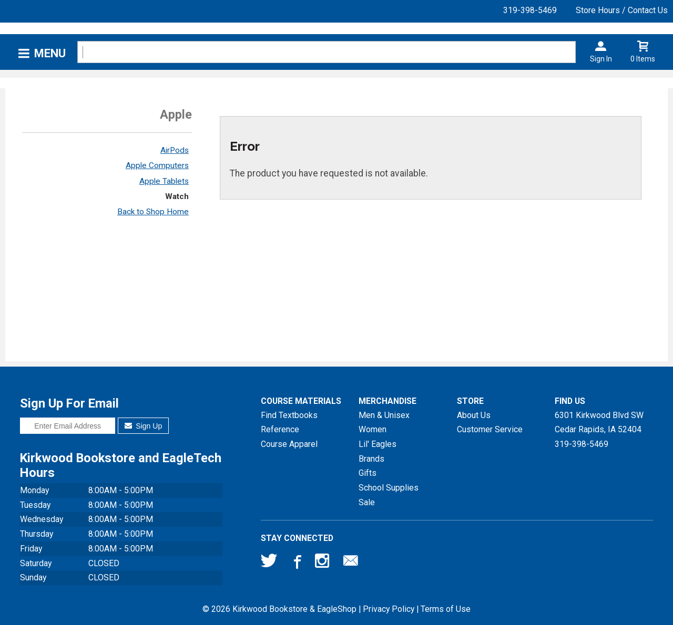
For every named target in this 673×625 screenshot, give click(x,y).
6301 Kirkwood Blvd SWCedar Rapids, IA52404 (599, 422)
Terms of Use (446, 609)
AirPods (174, 150)
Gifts (367, 473)
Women (372, 429)
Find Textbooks (289, 415)
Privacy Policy (388, 609)
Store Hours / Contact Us (622, 10)
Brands (371, 459)
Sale (367, 502)
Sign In (601, 59)
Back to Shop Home (153, 211)
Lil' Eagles (377, 444)
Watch (177, 196)
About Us (474, 415)
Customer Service (490, 429)
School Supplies (389, 488)
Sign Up (143, 426)
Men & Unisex (384, 415)
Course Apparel (289, 444)
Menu (50, 53)
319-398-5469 (530, 10)
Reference (280, 429)
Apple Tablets (164, 181)
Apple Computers (157, 165)
